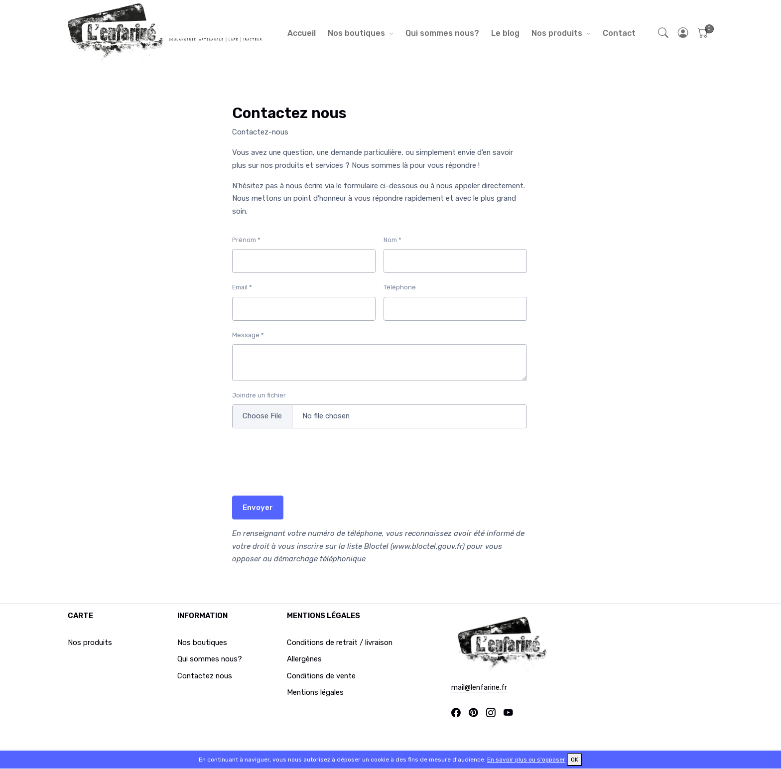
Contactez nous (204, 675)
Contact (619, 33)
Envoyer (258, 507)
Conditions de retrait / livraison (339, 642)
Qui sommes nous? (442, 33)
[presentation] (308, 468)
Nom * (392, 240)
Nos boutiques (356, 33)
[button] (683, 33)
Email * (242, 287)
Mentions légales (315, 692)
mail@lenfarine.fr (479, 687)
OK (574, 759)
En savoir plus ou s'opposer (526, 759)
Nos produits (556, 33)
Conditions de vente (321, 675)
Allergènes (304, 658)
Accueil (301, 33)
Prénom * (246, 240)
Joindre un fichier (259, 395)
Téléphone (400, 287)
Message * (248, 335)
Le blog (505, 33)
